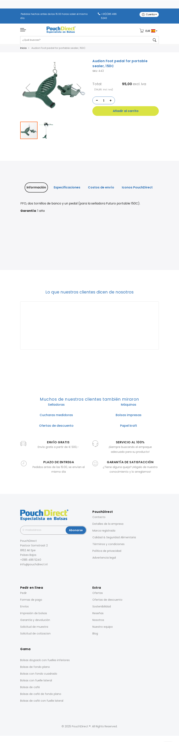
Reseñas (98, 615)
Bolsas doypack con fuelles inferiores (45, 662)
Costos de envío (101, 189)
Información (36, 189)
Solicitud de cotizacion (35, 635)
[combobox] (89, 41)
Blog (95, 635)
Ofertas (97, 595)
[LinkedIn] (32, 574)
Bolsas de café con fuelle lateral (41, 702)
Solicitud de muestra (34, 628)
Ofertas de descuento (107, 601)
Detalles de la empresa (107, 525)
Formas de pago (31, 601)
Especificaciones (67, 189)
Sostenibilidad (101, 608)
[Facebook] (21, 574)
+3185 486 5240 (30, 561)
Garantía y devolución (35, 622)
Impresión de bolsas (33, 615)
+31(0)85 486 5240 (109, 16)
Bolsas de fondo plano (35, 668)
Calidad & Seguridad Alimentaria (114, 539)
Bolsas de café (30, 689)
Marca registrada (103, 532)
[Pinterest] (37, 574)
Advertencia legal (104, 559)
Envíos (24, 608)
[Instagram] (26, 574)
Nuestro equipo (102, 628)
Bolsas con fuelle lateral (36, 682)
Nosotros (98, 622)
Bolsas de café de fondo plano (40, 695)
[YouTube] (42, 574)
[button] (79, 89)
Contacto (98, 519)
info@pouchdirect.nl (34, 566)
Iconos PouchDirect (137, 189)
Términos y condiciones (108, 546)
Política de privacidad (106, 552)
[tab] (36, 189)
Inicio (23, 49)
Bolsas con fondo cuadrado (38, 675)
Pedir (23, 595)
